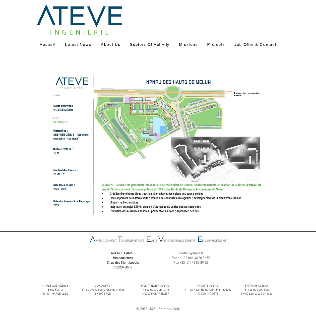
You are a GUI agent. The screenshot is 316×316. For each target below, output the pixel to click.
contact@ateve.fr (191, 253)
